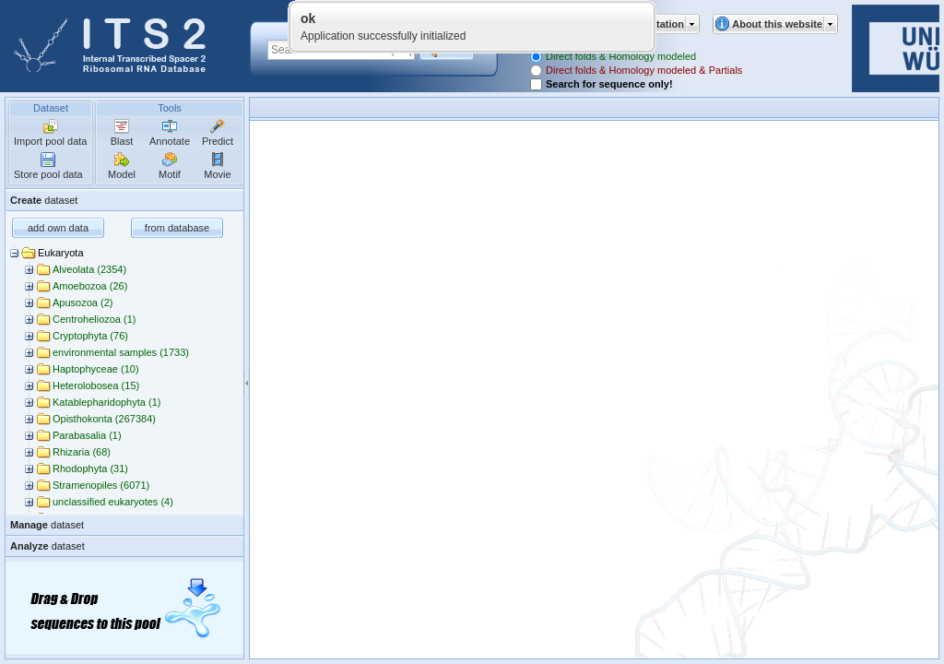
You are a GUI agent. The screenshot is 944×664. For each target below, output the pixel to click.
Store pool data (48, 174)
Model (122, 174)
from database (177, 227)
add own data (58, 227)
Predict (217, 141)
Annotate (169, 141)
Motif (170, 174)
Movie (217, 174)
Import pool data (51, 141)
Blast (122, 141)
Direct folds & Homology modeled (621, 56)
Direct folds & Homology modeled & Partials (644, 70)
